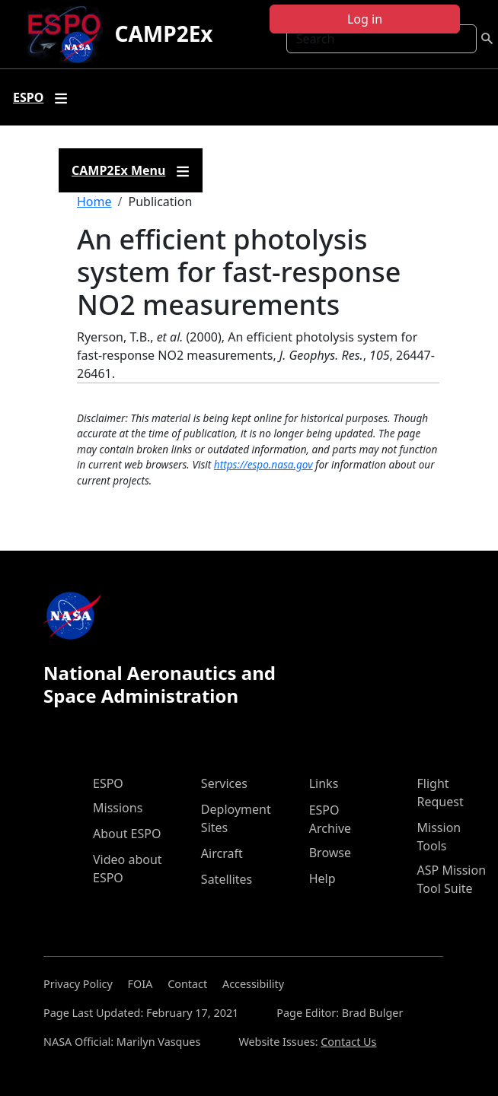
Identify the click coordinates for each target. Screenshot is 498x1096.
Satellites (226, 879)
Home (94, 201)
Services (224, 783)
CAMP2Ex (164, 33)
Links (324, 783)
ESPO (108, 783)
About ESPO (127, 833)
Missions (117, 807)
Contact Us (348, 1041)
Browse (330, 852)
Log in (364, 19)
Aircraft (222, 853)
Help (322, 878)
